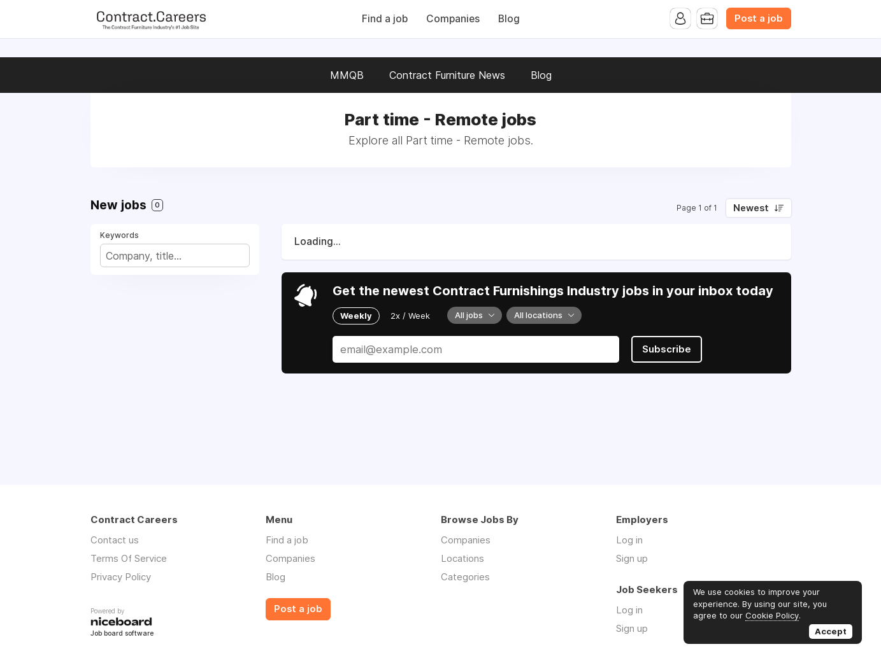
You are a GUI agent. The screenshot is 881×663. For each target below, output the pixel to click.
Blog (509, 19)
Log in (629, 540)
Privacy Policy (120, 577)
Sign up (632, 558)
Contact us (114, 540)
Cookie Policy (772, 615)
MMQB (347, 75)
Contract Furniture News (447, 75)
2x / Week (410, 316)
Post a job (758, 18)
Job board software (122, 634)
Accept (831, 631)
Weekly (356, 316)
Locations (462, 558)
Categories (465, 577)
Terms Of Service (128, 558)
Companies (453, 19)
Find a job (385, 19)
